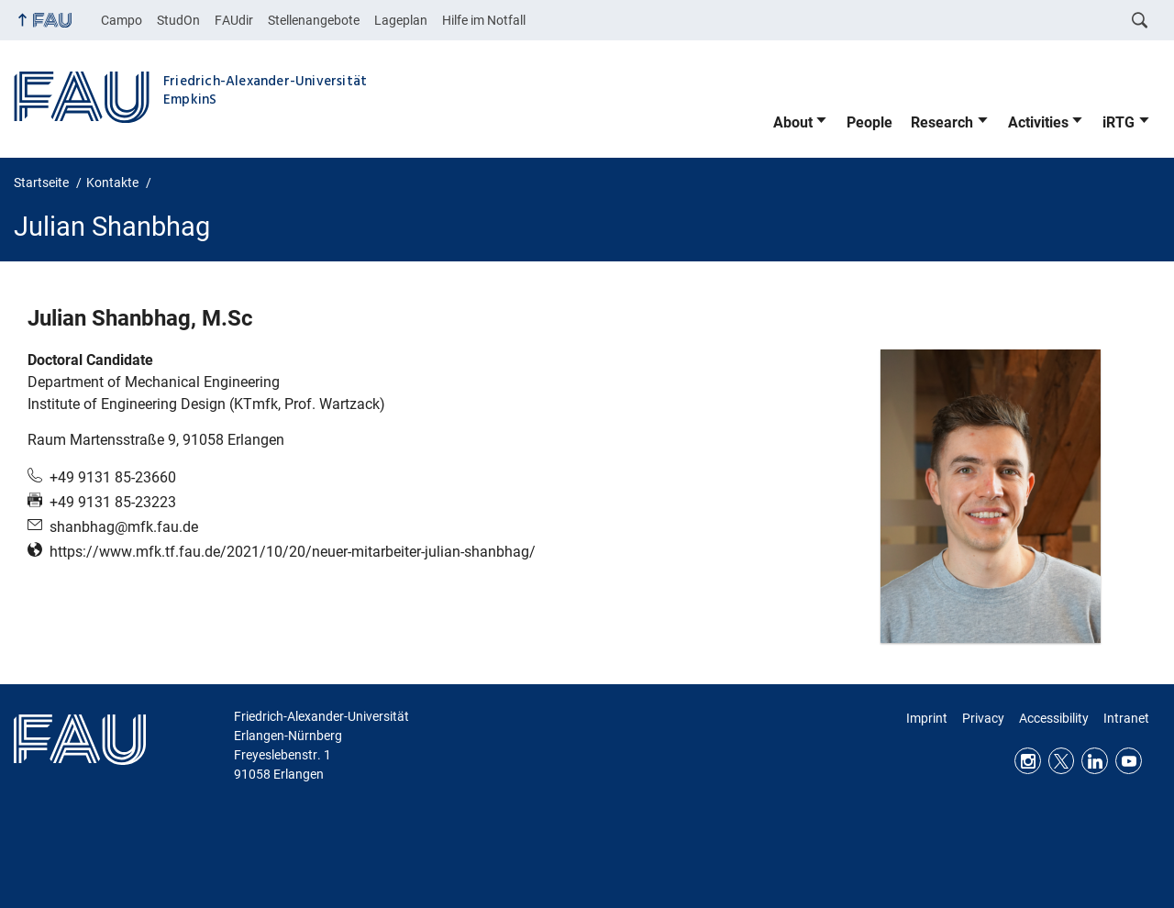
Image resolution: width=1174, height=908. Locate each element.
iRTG (1118, 122)
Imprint (926, 718)
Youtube (1128, 760)
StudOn (178, 20)
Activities (1038, 122)
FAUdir (234, 20)
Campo (121, 20)
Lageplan (400, 20)
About (793, 122)
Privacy (983, 718)
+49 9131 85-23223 (113, 502)
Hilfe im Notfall (484, 20)
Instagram (1027, 760)
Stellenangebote (314, 20)
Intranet (1126, 718)
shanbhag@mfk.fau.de (124, 527)
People (869, 122)
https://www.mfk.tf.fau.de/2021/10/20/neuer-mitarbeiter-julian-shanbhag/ (293, 551)
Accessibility (1054, 718)
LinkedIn (1094, 760)
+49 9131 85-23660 (113, 477)
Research (942, 122)
